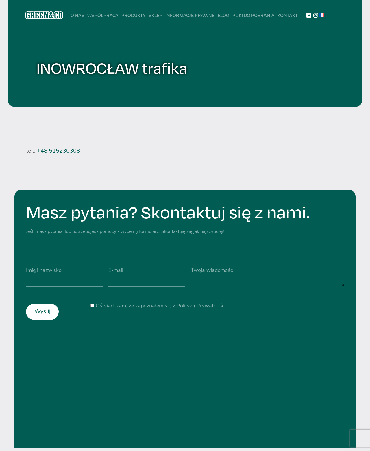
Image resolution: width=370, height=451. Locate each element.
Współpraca (103, 15)
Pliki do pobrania (253, 15)
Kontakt (288, 15)
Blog (224, 15)
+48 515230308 (58, 151)
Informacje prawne (190, 15)
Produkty (133, 15)
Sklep (155, 15)
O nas (77, 15)
